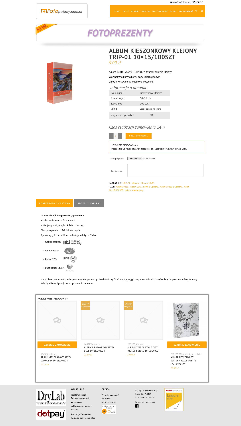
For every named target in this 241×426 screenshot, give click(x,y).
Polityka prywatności (80, 398)
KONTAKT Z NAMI (181, 2)
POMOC (199, 2)
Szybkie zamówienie (57, 345)
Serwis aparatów (109, 402)
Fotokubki (106, 398)
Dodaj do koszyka (138, 136)
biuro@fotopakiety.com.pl (146, 390)
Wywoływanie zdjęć (110, 395)
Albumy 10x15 (147, 183)
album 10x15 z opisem (171, 186)
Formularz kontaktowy (145, 402)
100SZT (126, 183)
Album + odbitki (88, 203)
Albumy (135, 183)
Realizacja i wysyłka (54, 203)
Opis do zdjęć (116, 171)
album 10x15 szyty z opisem (144, 186)
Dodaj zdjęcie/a (117, 158)
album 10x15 (122, 186)
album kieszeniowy (134, 190)
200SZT (44, 354)
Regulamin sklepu (78, 395)
